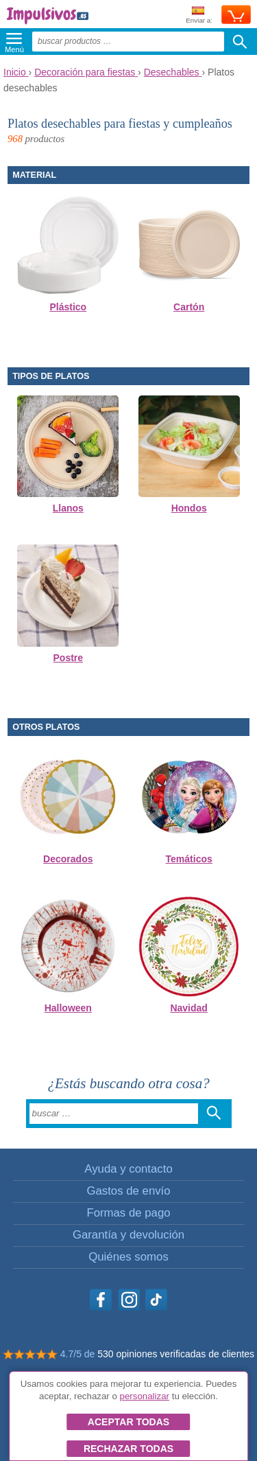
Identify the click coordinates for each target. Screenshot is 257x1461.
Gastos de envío (128, 1190)
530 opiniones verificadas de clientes (175, 1353)
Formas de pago (128, 1212)
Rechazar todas (128, 1448)
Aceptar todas (128, 1421)
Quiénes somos (128, 1256)
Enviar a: (199, 15)
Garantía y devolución (128, 1234)
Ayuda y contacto (128, 1168)
